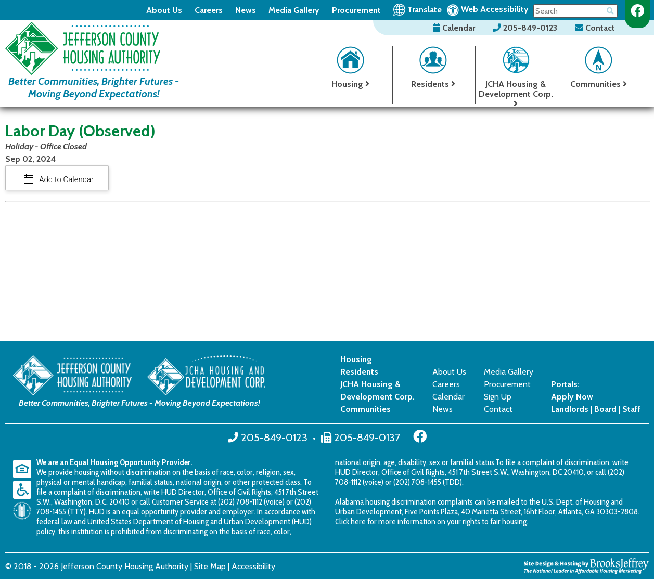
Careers (209, 10)
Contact (595, 28)
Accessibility (253, 566)
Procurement (356, 10)
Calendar (455, 28)
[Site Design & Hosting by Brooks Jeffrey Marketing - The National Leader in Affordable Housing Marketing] (586, 565)
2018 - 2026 (36, 566)
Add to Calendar (65, 179)
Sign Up (497, 397)
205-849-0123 (526, 28)
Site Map (210, 566)
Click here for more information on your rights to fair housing (431, 521)
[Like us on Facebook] (637, 11)
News (245, 10)
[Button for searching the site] (610, 9)
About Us (164, 10)
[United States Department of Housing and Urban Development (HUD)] (24, 510)
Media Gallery (293, 10)
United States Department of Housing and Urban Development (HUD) (199, 521)
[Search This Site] (575, 11)
